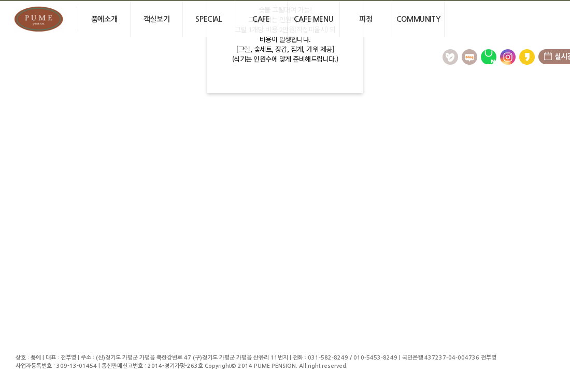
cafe (260, 19)
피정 (365, 19)
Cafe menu (313, 19)
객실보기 (156, 19)
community (418, 19)
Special (208, 19)
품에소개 (104, 19)
